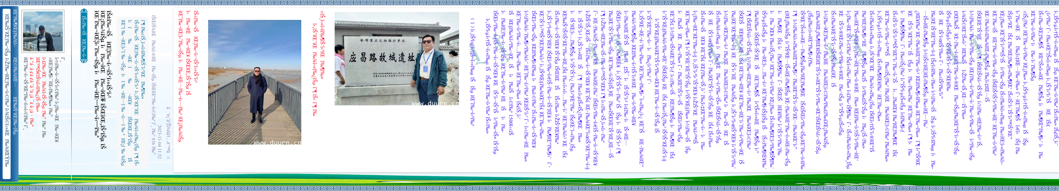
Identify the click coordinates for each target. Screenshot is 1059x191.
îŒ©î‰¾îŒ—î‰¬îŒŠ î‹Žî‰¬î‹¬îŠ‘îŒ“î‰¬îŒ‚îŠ (15, 72)
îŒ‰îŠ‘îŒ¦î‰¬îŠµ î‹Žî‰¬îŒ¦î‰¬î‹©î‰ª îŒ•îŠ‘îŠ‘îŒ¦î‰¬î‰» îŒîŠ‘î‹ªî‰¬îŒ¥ (15, 116)
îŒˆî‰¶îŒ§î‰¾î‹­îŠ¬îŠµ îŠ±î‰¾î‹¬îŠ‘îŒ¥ (15, 28)
